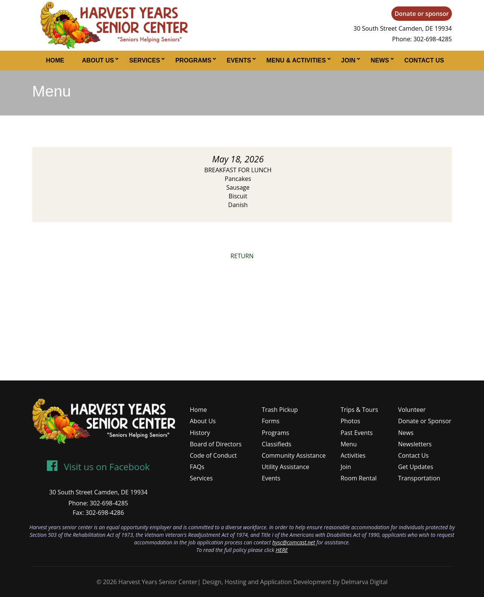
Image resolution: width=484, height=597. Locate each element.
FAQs (197, 467)
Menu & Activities (296, 60)
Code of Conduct (213, 455)
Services (144, 60)
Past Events (357, 433)
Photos (350, 421)
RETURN (241, 256)
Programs (193, 60)
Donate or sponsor (421, 13)
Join (348, 60)
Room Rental (359, 478)
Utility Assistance (285, 467)
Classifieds (276, 444)
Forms (270, 421)
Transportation (419, 478)
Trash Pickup (280, 409)
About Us (98, 60)
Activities (353, 455)
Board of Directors (216, 444)
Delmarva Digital (364, 582)
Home (55, 60)
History (200, 433)
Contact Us (424, 60)
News (380, 60)
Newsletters (415, 444)
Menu (349, 444)
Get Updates (415, 467)
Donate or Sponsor (424, 421)
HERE (282, 549)
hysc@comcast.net (293, 542)
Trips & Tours (359, 409)
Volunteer (412, 409)
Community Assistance (294, 455)
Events (238, 60)
